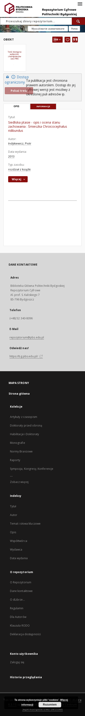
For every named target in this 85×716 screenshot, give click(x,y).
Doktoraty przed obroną (26, 425)
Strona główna (19, 394)
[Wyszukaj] (78, 21)
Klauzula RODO (20, 625)
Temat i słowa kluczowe (25, 524)
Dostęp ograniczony (17, 79)
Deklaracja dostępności (25, 634)
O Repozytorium (21, 582)
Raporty (15, 460)
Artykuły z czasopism (23, 417)
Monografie (17, 443)
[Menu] (80, 3)
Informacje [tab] (43, 106)
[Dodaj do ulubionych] (67, 40)
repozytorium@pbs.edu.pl (27, 337)
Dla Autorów (18, 617)
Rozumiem (50, 704)
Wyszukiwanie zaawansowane (48, 28)
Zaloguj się (17, 662)
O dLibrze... (17, 600)
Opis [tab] (16, 106)
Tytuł (13, 506)
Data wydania (19, 558)
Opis (13, 532)
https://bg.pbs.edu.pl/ (26, 356)
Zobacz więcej (19, 482)
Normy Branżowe (21, 451)
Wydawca (16, 549)
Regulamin (17, 608)
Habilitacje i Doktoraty (24, 434)
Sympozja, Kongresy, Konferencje (31, 469)
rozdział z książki (19, 169)
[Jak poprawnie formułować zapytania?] (74, 28)
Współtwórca (18, 541)
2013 (11, 156)
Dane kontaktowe (21, 591)
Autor (13, 515)
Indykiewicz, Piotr (19, 143)
